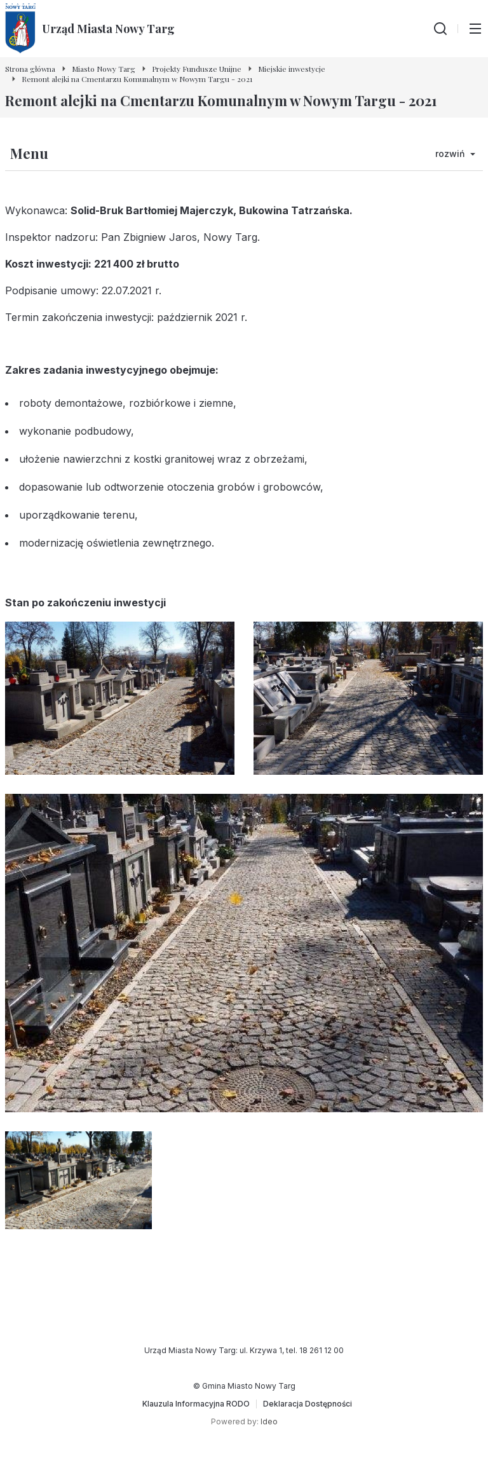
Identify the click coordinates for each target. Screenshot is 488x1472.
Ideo (269, 1421)
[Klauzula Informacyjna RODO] (196, 1404)
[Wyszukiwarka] (440, 28)
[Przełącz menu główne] (475, 28)
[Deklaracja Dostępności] (307, 1404)
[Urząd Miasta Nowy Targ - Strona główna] (90, 28)
